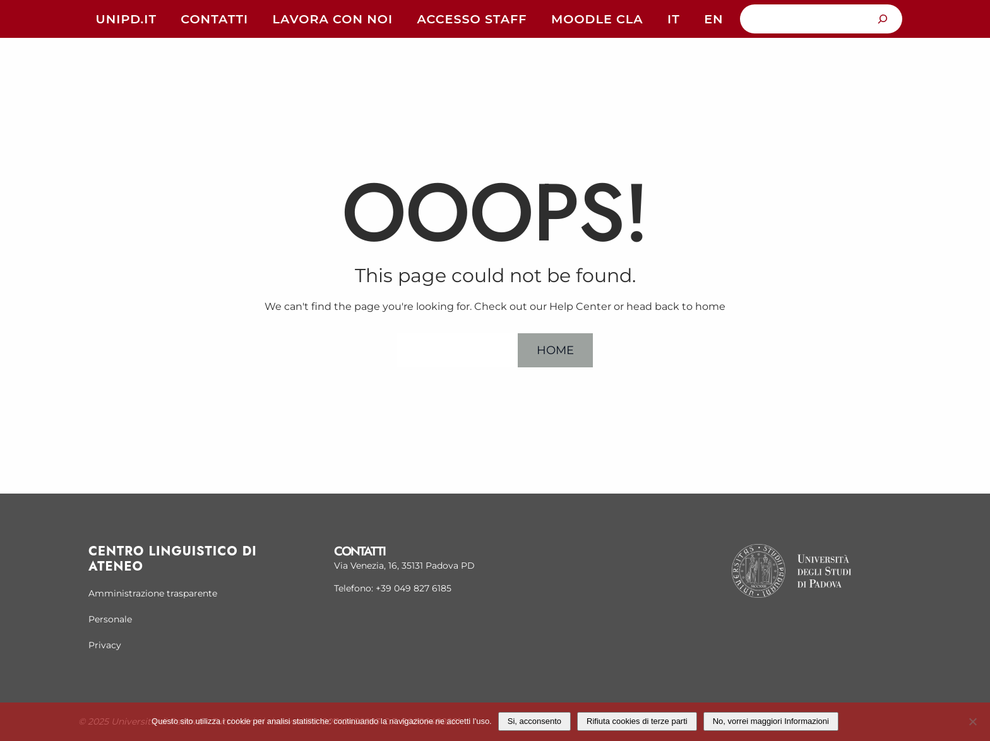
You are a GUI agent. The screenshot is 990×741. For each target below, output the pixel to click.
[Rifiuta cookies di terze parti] (972, 720)
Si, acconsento (534, 721)
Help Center (457, 350)
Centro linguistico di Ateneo (172, 559)
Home (555, 350)
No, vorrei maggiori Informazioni (771, 721)
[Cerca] (883, 19)
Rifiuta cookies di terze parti (637, 721)
